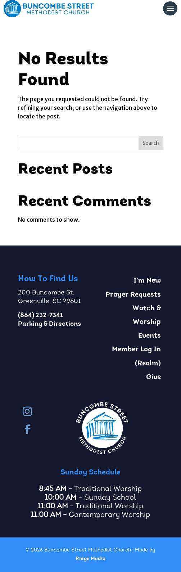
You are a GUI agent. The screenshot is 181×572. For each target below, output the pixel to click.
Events (149, 336)
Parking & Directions (49, 324)
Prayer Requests (133, 295)
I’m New (147, 281)
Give (153, 377)
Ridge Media (90, 559)
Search (150, 143)
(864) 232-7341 (40, 315)
